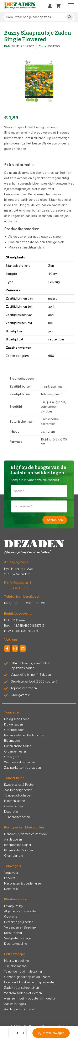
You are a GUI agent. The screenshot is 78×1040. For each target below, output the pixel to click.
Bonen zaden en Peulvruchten (24, 735)
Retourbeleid (13, 933)
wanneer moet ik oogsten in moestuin (30, 998)
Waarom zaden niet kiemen (23, 993)
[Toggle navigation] (71, 5)
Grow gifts (11, 757)
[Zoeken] (69, 17)
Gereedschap (13, 806)
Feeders (9, 878)
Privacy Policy (13, 906)
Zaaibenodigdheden (18, 790)
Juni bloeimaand (15, 966)
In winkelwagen (51, 1033)
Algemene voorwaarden (20, 911)
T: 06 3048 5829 (16, 588)
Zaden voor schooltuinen (21, 988)
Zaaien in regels (15, 1004)
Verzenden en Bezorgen (20, 927)
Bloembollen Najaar (17, 845)
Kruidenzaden (13, 724)
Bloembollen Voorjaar (19, 850)
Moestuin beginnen (17, 961)
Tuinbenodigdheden (18, 795)
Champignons (14, 856)
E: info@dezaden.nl (17, 583)
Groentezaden (14, 730)
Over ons (10, 917)
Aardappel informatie (19, 1009)
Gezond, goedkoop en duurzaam (27, 977)
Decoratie (11, 812)
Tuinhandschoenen (17, 817)
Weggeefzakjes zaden (19, 762)
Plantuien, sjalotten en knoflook (25, 834)
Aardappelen (13, 839)
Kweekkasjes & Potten (19, 785)
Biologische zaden (16, 719)
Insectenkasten (14, 801)
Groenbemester (15, 751)
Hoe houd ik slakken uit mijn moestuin (30, 982)
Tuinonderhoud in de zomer (23, 971)
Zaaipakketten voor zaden (22, 768)
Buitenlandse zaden (17, 746)
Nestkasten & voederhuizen (23, 883)
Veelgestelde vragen (18, 938)
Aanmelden (55, 520)
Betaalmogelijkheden (18, 922)
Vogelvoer (11, 873)
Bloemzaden (12, 741)
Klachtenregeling (15, 944)
